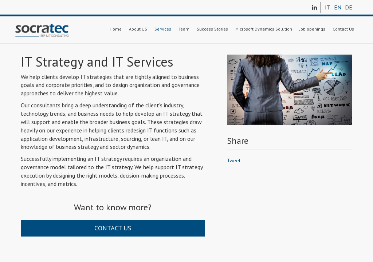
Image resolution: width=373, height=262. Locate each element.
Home (116, 29)
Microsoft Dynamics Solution (263, 29)
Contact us (112, 228)
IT (327, 7)
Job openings (312, 29)
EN (337, 7)
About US (138, 29)
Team (183, 29)
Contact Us (343, 29)
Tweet (233, 160)
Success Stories (212, 29)
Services (162, 29)
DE (348, 7)
